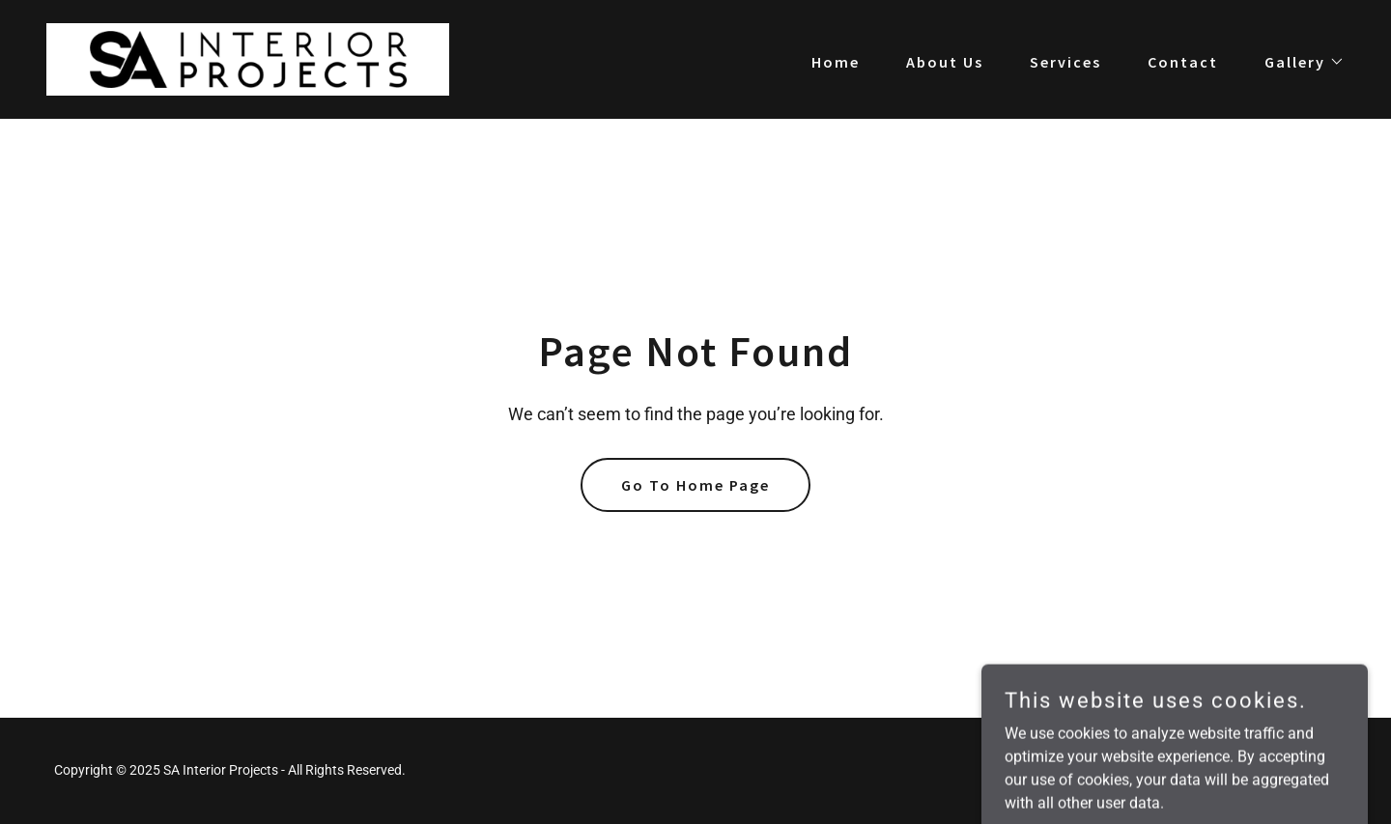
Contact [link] (1183, 61)
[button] (1297, 61)
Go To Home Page (695, 485)
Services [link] (1065, 61)
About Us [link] (944, 61)
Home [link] (835, 61)
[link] (247, 58)
